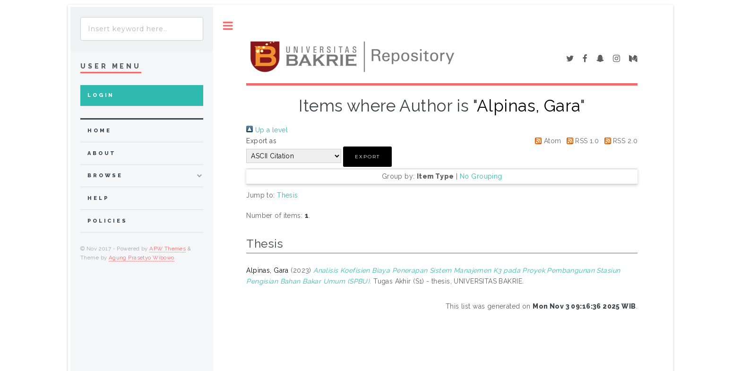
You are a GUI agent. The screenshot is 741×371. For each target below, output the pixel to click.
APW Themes (167, 248)
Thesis (287, 195)
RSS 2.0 (619, 141)
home (99, 131)
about (101, 153)
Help (98, 198)
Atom (546, 141)
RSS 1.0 (581, 141)
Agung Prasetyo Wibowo (141, 257)
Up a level (267, 130)
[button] (367, 157)
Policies (107, 221)
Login (100, 95)
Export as (261, 141)
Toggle (228, 25)
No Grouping (481, 176)
